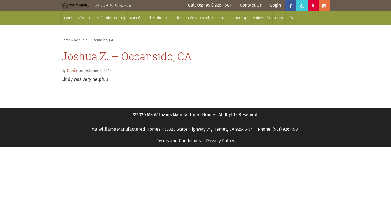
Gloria (72, 70)
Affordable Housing (111, 17)
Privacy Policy (220, 140)
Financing (238, 17)
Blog (291, 17)
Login (275, 5)
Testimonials (260, 17)
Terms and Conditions (179, 140)
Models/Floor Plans (200, 17)
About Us (85, 17)
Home (68, 17)
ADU (222, 17)
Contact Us (251, 5)
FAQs (279, 17)
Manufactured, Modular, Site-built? (155, 17)
